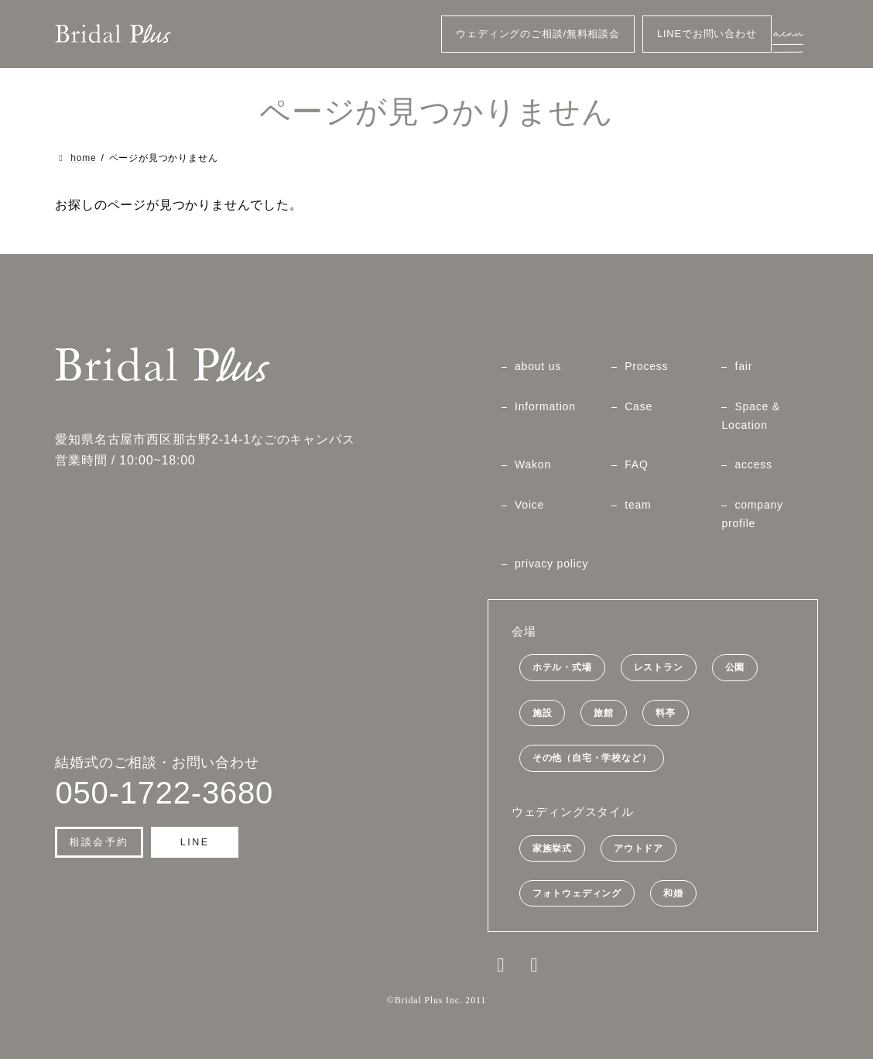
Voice (529, 505)
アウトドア (638, 847)
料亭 (666, 713)
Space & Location (750, 415)
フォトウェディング (576, 893)
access (753, 464)
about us (538, 366)
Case (638, 406)
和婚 (673, 893)
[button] (99, 842)
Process (646, 366)
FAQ (636, 464)
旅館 (604, 713)
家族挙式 (552, 847)
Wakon (533, 464)
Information (545, 406)
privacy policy (551, 563)
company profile (751, 514)
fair (743, 366)
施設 (542, 713)
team (638, 505)
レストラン (658, 667)
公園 (735, 667)
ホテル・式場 (562, 667)
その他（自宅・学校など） (592, 757)
